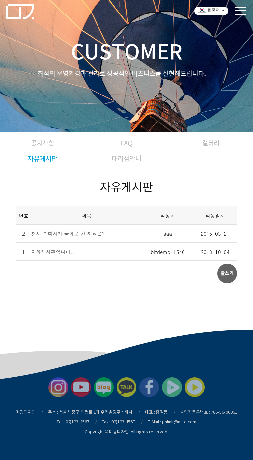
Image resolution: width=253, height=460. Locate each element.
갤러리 (211, 143)
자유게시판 (42, 158)
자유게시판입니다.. (52, 251)
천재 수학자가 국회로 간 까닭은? (68, 233)
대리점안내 (126, 158)
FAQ (126, 143)
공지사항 (42, 143)
